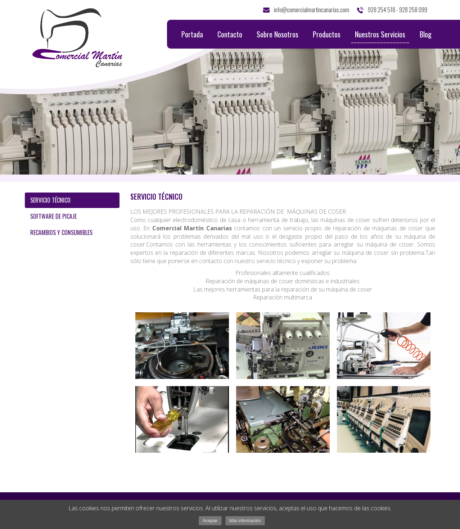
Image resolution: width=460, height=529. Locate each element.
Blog (426, 34)
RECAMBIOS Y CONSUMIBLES (61, 232)
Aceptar (210, 520)
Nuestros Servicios (380, 36)
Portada (192, 34)
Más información (245, 520)
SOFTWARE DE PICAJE (53, 216)
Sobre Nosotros (277, 34)
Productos (327, 34)
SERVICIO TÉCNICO (50, 200)
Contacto (229, 34)
